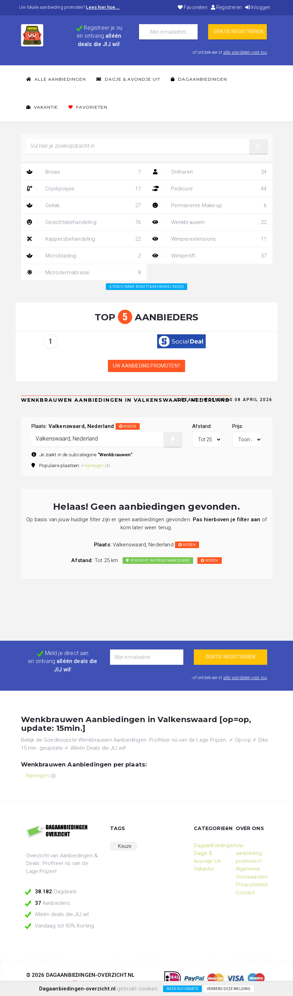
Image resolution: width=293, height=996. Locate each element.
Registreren (226, 7)
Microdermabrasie (84, 272)
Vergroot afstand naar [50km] (158, 560)
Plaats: (85, 426)
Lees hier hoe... (103, 7)
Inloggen (258, 7)
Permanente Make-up (209, 205)
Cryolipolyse (84, 188)
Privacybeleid (252, 884)
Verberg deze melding (228, 989)
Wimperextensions (209, 239)
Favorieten (192, 7)
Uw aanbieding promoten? (146, 366)
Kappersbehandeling (84, 239)
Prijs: (237, 426)
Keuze (125, 846)
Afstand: (202, 426)
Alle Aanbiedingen (56, 79)
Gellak (84, 205)
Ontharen (209, 171)
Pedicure (209, 188)
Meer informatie (182, 989)
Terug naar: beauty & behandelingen (146, 287)
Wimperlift (209, 255)
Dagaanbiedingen (199, 79)
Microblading (84, 255)
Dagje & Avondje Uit (128, 79)
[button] (258, 146)
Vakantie (42, 107)
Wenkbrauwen (209, 222)
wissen (127, 426)
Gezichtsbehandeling (84, 222)
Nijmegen (94, 465)
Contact (245, 892)
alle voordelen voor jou (245, 52)
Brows (84, 171)
